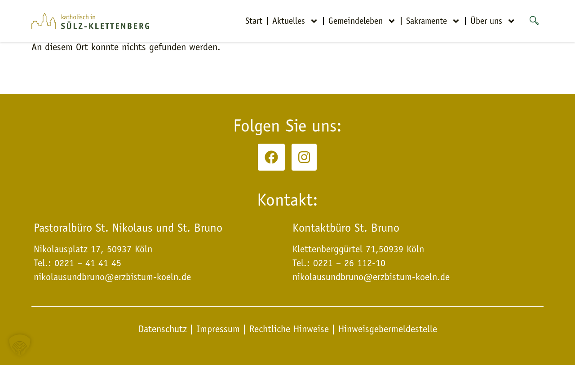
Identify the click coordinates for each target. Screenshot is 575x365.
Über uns (493, 21)
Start (253, 21)
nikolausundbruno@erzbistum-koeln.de (371, 277)
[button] (20, 345)
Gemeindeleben (362, 21)
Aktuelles (295, 21)
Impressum (218, 329)
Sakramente (433, 21)
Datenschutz (164, 329)
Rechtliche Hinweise (289, 329)
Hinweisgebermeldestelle (387, 329)
